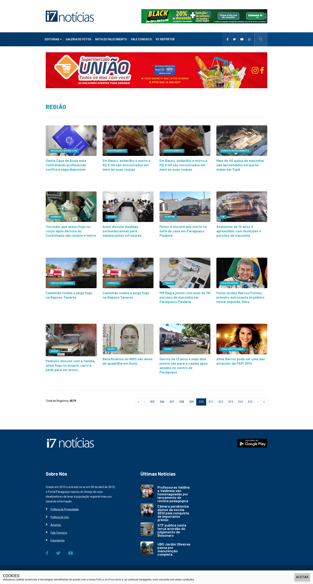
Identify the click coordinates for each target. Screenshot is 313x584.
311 (211, 399)
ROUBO (168, 347)
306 (162, 399)
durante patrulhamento (235, 151)
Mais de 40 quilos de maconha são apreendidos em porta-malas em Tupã (240, 164)
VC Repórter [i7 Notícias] (165, 39)
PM (223, 216)
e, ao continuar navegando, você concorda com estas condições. (158, 579)
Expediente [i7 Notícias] (58, 537)
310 (202, 399)
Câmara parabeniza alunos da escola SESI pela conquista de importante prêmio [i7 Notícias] (173, 510)
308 (181, 399)
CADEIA (54, 349)
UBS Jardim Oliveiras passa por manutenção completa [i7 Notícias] (173, 546)
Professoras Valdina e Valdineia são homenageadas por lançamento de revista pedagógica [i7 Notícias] (173, 491)
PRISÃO (111, 347)
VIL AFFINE (169, 216)
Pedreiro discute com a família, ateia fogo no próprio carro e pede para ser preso (70, 362)
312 (220, 399)
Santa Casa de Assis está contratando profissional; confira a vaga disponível (66, 164)
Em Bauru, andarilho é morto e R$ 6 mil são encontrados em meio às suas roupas (127, 164)
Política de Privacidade (108, 579)
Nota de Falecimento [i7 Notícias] (111, 39)
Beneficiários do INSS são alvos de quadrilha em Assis (128, 358)
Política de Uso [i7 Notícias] (60, 514)
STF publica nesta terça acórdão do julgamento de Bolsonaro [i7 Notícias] (171, 527)
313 (230, 399)
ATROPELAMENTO (117, 151)
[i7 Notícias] (70, 16)
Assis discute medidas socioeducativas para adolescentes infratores (122, 230)
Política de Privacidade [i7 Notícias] (65, 506)
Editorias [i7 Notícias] (53, 39)
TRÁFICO (168, 282)
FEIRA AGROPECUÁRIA (232, 347)
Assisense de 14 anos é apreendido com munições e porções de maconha (238, 230)
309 (191, 399)
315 (250, 399)
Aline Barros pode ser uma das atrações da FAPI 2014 (240, 358)
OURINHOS (56, 216)
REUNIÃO (112, 216)
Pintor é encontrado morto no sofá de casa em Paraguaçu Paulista (183, 230)
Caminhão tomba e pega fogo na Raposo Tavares (69, 293)
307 (171, 399)
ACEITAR (302, 577)
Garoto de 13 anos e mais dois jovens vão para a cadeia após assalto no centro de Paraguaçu (183, 362)
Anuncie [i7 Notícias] (56, 522)
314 (240, 399)
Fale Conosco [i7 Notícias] (141, 39)
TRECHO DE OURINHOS (62, 282)
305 (152, 399)
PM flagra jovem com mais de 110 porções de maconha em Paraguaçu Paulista (184, 295)
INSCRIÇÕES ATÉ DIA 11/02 (64, 151)
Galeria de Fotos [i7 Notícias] (78, 39)
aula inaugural (229, 282)
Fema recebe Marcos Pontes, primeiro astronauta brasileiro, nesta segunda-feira (240, 295)
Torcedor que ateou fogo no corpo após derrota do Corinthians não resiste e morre (71, 230)
